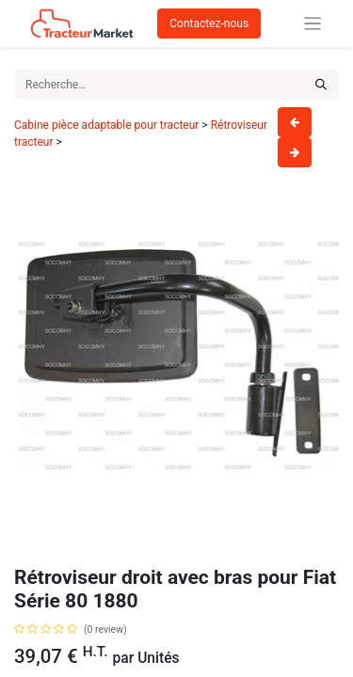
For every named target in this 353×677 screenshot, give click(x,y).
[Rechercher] (321, 85)
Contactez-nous (209, 23)
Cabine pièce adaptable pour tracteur (106, 125)
